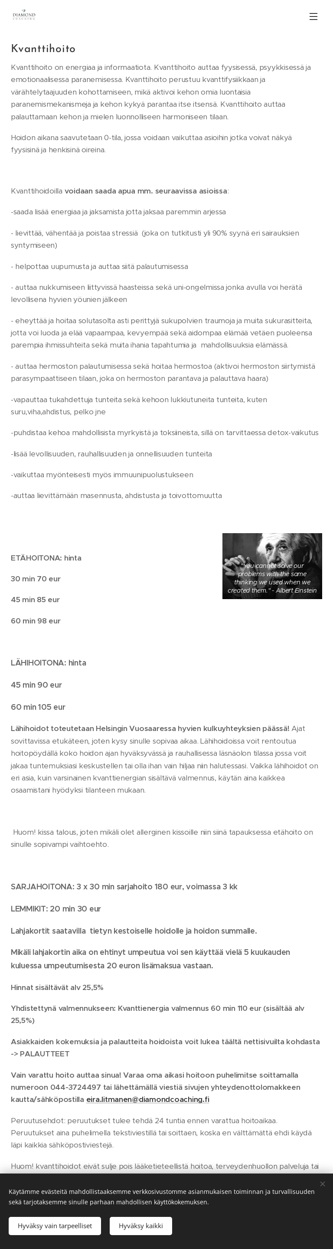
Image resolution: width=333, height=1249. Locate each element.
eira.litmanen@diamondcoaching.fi (147, 1099)
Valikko (313, 16)
